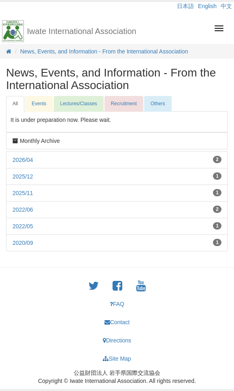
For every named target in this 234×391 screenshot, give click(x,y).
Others (158, 103)
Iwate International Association (81, 31)
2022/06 (23, 209)
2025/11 (23, 193)
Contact (117, 322)
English (207, 6)
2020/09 (23, 243)
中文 (226, 6)
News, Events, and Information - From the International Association (104, 51)
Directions (117, 340)
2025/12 (23, 176)
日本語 (185, 6)
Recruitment (124, 103)
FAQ (117, 304)
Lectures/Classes (78, 103)
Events (39, 103)
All (15, 103)
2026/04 (23, 160)
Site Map (117, 358)
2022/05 (23, 226)
